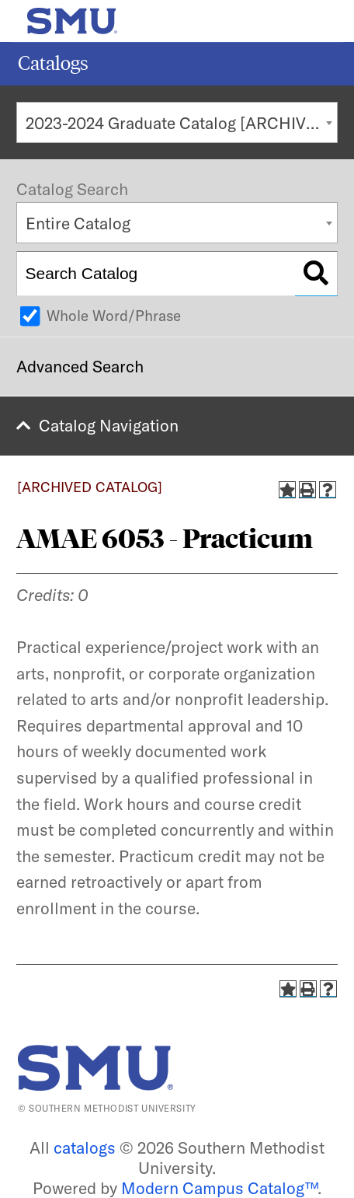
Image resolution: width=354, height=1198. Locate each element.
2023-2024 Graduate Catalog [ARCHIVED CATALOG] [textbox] (182, 123)
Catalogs (53, 63)
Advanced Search (80, 366)
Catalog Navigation (109, 425)
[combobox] (177, 122)
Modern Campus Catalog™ (219, 1188)
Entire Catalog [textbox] (78, 223)
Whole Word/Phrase (114, 315)
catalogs (85, 1147)
